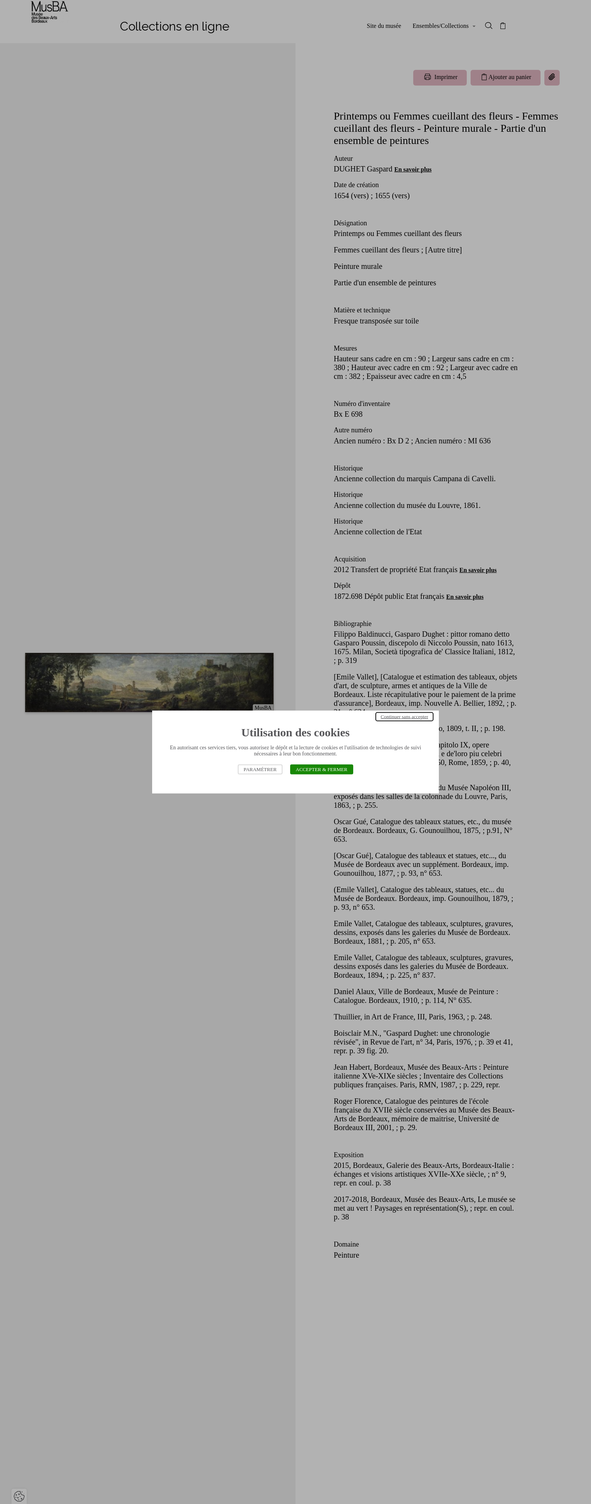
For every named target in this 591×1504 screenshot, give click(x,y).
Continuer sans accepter (404, 717)
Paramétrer (260, 769)
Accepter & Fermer (321, 769)
